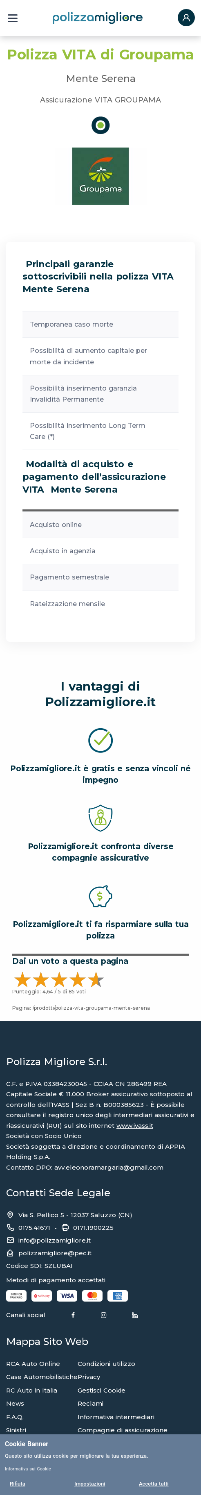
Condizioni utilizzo (106, 1364)
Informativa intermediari (116, 1417)
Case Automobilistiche (42, 1377)
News (15, 1403)
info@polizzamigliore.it (54, 1240)
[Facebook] (73, 1315)
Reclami (90, 1403)
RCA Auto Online (33, 1364)
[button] (186, 18)
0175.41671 (34, 1227)
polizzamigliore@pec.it (55, 1253)
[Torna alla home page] (98, 17)
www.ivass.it (134, 1125)
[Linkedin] (135, 1315)
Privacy (89, 1377)
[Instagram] (103, 1315)
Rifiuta (17, 1484)
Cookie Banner (26, 1444)
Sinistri (16, 1430)
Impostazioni (89, 1484)
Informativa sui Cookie (28, 1469)
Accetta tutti (154, 1484)
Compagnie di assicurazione (123, 1430)
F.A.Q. (15, 1417)
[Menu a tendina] (13, 18)
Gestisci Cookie (101, 1390)
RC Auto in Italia (31, 1390)
